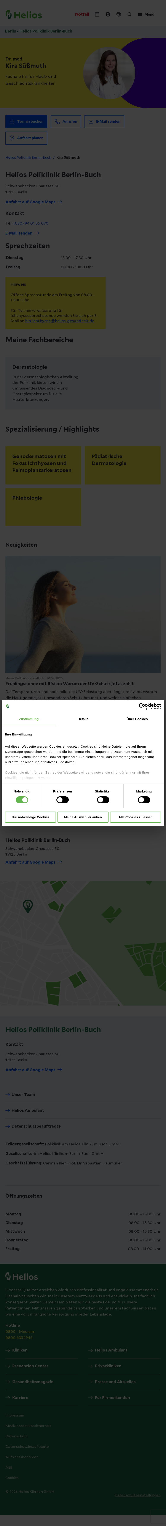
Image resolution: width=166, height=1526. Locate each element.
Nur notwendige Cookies (30, 817)
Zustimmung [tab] (29, 719)
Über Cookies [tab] (137, 719)
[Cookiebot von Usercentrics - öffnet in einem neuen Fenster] (142, 706)
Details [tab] (83, 719)
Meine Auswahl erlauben (83, 817)
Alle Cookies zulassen (135, 817)
